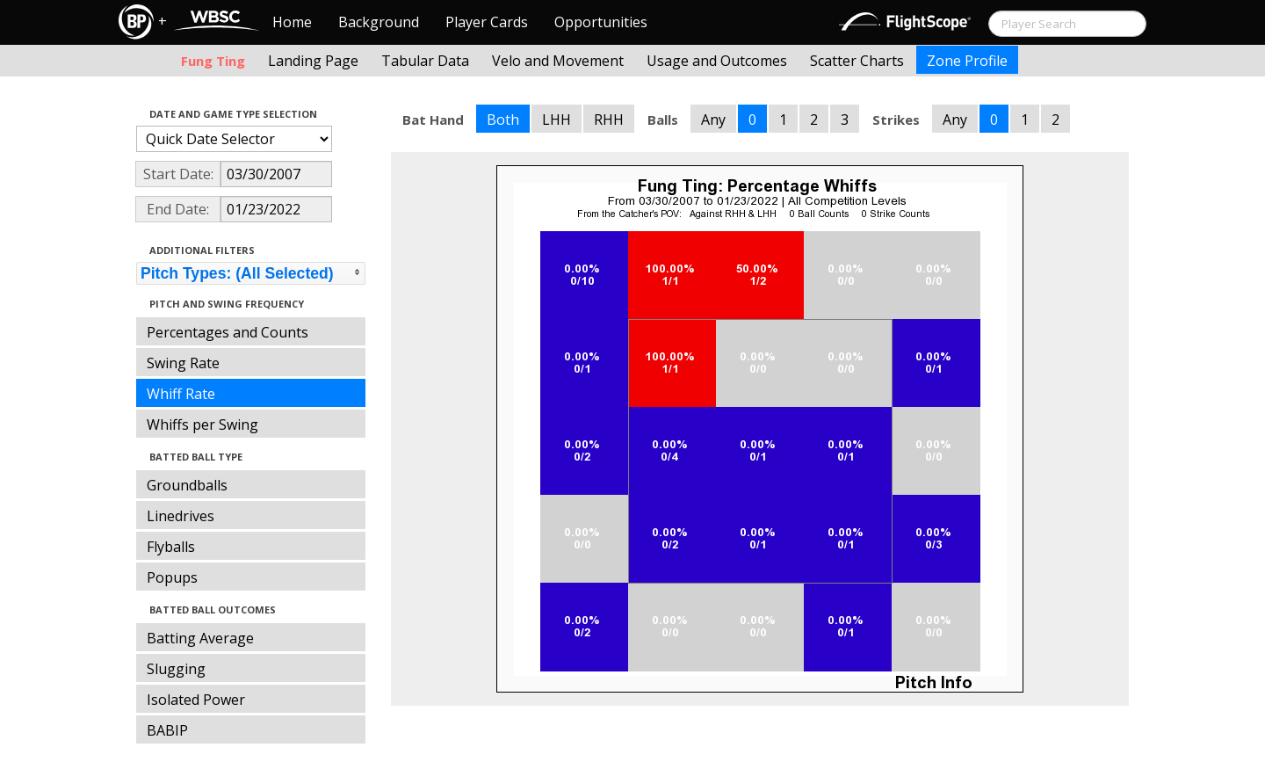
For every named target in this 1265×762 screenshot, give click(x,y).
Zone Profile (967, 60)
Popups (172, 577)
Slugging (176, 669)
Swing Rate (183, 363)
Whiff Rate (181, 393)
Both (503, 119)
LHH (556, 119)
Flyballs (171, 546)
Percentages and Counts (227, 332)
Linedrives (180, 516)
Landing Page (313, 60)
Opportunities (600, 22)
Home (292, 22)
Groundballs (187, 485)
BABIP (167, 730)
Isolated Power (196, 699)
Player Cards (486, 22)
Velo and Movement (558, 60)
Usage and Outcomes (717, 60)
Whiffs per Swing (202, 424)
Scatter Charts (857, 60)
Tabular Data (425, 60)
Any (713, 119)
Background (378, 22)
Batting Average (200, 638)
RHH (609, 119)
